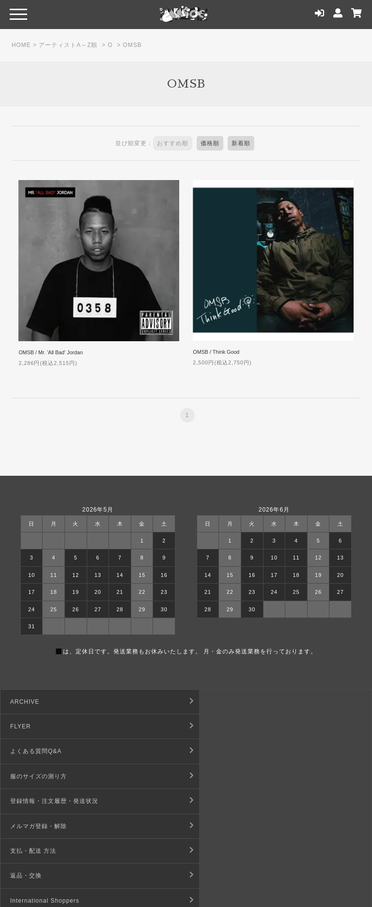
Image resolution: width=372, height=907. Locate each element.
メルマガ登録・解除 (224, 751)
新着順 (241, 143)
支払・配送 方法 (33, 776)
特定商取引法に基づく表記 (234, 801)
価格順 (210, 143)
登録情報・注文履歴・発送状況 (54, 751)
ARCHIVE (24, 701)
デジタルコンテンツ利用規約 (51, 826)
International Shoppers (44, 801)
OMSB (132, 45)
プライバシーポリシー (227, 826)
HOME (21, 45)
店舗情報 (208, 850)
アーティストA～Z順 (68, 45)
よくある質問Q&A (36, 726)
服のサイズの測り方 (224, 726)
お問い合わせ (29, 850)
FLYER (206, 701)
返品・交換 (212, 776)
